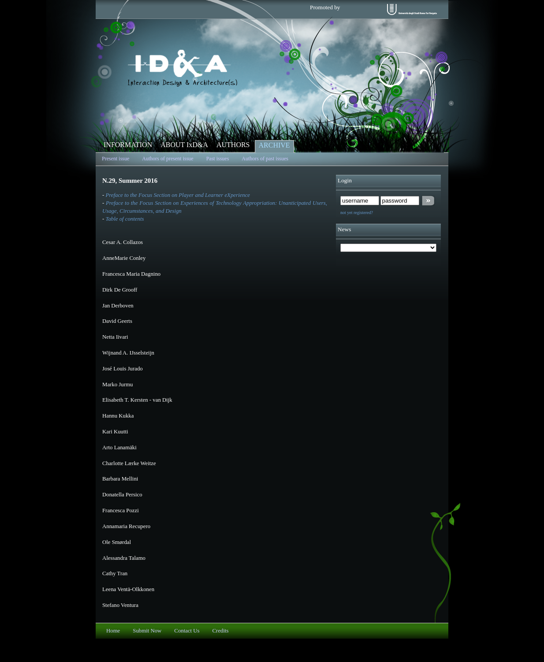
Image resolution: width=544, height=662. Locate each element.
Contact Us (186, 631)
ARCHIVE (274, 145)
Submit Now (147, 631)
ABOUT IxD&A (184, 144)
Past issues (217, 158)
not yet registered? (356, 212)
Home (113, 631)
